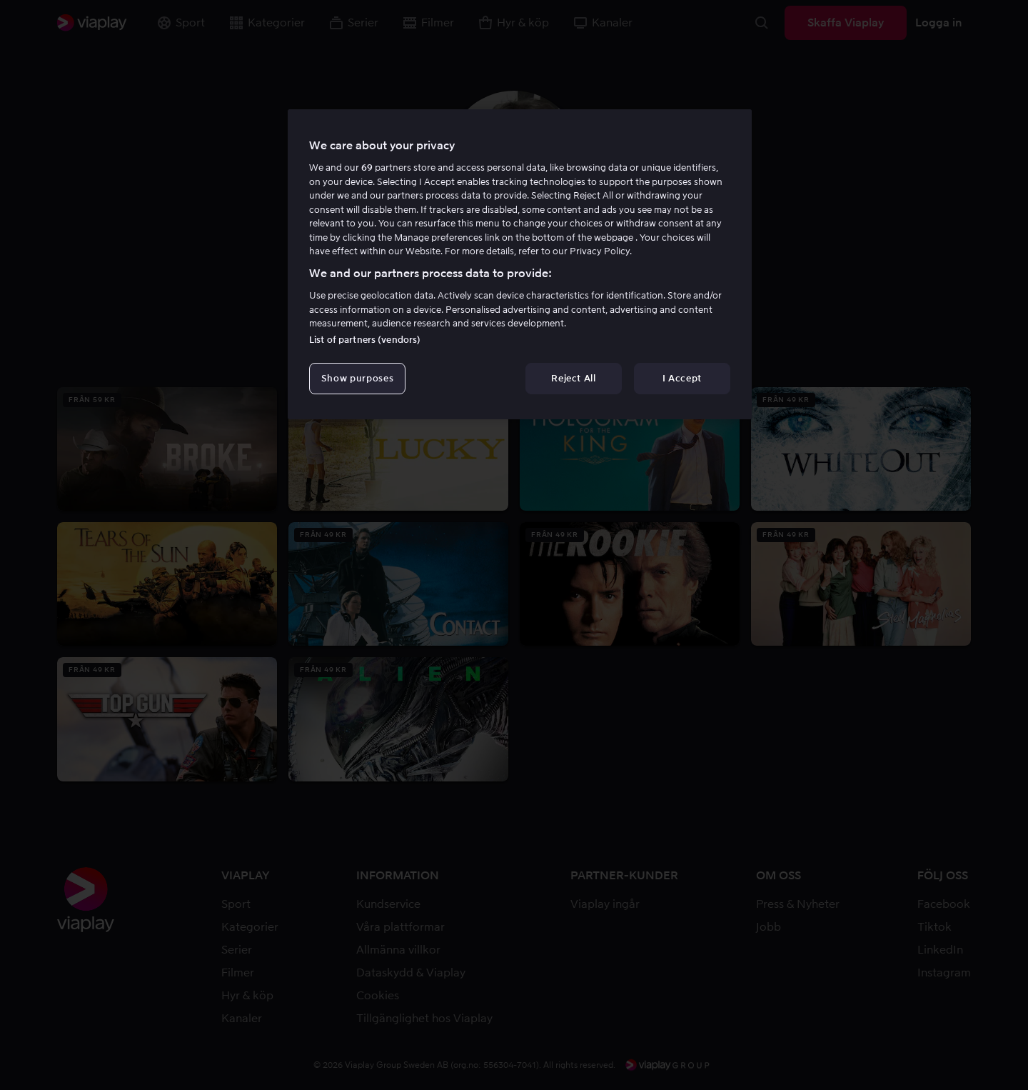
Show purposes (357, 378)
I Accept (682, 378)
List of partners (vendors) (364, 339)
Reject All (573, 378)
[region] (520, 264)
